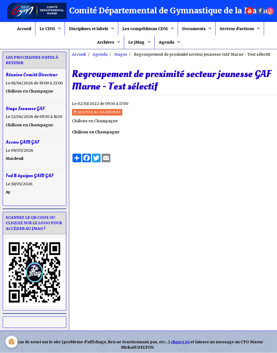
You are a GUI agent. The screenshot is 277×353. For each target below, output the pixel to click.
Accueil (24, 28)
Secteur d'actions (237, 28)
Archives (106, 42)
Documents (194, 28)
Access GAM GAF (22, 142)
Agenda (167, 42)
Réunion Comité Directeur (31, 75)
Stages (120, 54)
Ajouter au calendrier (97, 112)
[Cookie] (11, 342)
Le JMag (136, 42)
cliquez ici (180, 342)
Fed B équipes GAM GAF (30, 176)
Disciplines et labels (89, 28)
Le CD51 (47, 28)
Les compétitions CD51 (145, 28)
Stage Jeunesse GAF (25, 108)
